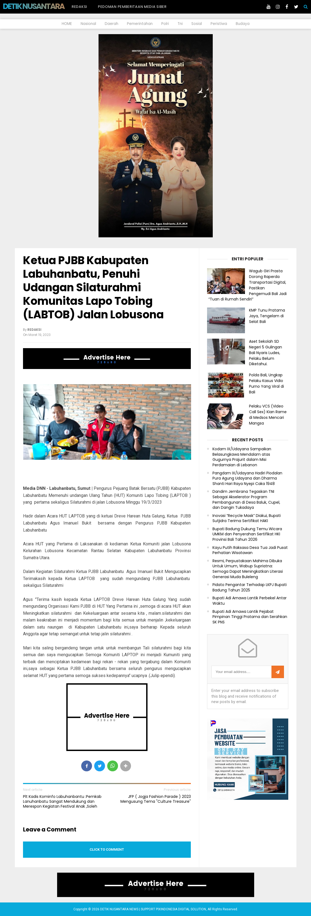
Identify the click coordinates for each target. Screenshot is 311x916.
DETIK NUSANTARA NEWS (44, 6)
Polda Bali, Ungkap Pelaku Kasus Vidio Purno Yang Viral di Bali (266, 383)
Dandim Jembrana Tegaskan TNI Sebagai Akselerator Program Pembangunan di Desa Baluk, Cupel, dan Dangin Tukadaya (246, 499)
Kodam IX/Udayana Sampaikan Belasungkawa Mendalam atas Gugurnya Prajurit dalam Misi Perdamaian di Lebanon (241, 457)
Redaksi (79, 6)
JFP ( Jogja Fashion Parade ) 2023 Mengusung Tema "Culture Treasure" (155, 799)
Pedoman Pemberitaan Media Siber (132, 6)
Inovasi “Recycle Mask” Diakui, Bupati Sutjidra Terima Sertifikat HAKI (246, 518)
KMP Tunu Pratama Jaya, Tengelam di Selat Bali (267, 316)
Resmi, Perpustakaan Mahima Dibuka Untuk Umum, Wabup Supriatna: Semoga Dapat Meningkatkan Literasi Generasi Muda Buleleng (247, 569)
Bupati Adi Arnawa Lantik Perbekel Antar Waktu (249, 600)
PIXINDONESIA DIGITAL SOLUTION (181, 909)
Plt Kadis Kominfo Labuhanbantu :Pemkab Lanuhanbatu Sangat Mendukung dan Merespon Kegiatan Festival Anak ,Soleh (62, 801)
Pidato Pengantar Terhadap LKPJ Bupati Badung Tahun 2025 (249, 587)
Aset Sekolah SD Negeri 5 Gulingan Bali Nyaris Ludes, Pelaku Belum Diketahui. (265, 353)
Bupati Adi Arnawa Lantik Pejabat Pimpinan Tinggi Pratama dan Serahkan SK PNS (249, 617)
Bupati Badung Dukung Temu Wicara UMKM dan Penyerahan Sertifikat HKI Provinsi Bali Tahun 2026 (247, 534)
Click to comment (107, 849)
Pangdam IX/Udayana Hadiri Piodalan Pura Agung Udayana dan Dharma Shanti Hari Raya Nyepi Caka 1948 (247, 478)
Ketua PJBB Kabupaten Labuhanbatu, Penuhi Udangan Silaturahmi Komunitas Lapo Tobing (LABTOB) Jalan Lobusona (93, 287)
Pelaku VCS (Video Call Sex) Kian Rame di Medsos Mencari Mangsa (268, 414)
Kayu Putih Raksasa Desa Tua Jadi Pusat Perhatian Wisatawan (250, 550)
